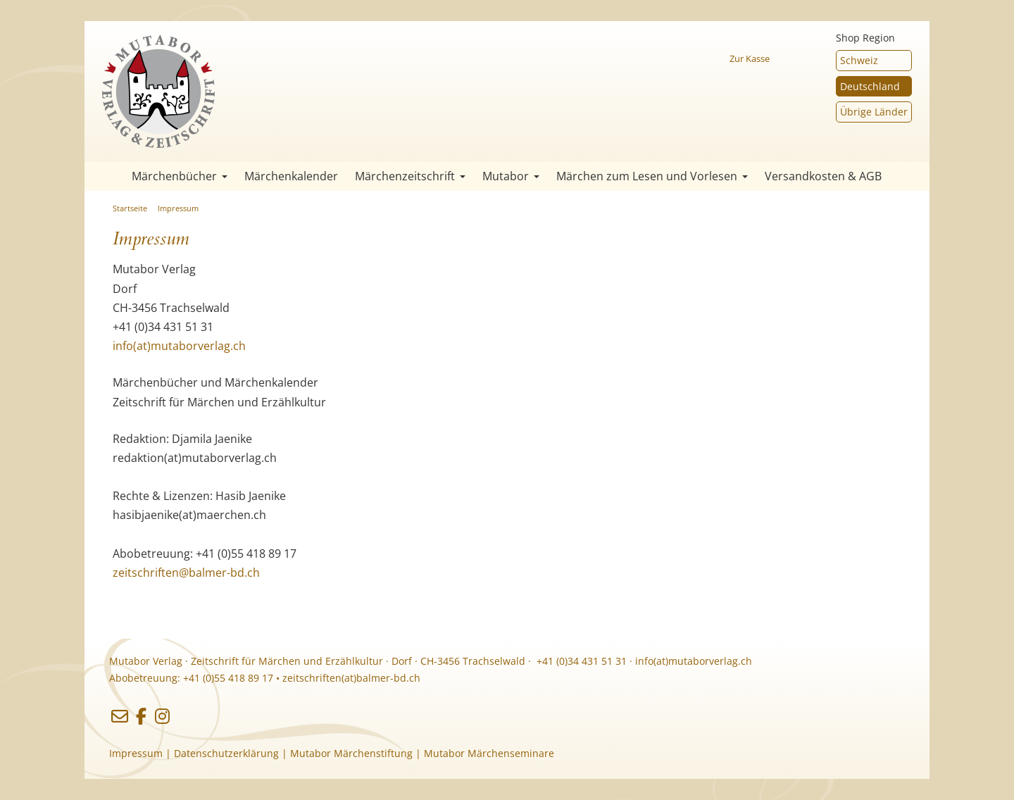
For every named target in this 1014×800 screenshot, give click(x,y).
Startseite (106, 176)
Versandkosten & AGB (823, 176)
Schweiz (859, 60)
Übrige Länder (874, 111)
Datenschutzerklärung (226, 753)
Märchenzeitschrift (410, 176)
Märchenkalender (291, 176)
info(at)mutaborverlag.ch (179, 346)
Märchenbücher (179, 176)
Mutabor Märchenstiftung (351, 753)
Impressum (178, 208)
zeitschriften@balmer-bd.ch (186, 572)
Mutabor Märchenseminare (489, 753)
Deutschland (870, 86)
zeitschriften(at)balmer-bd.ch (351, 678)
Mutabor (510, 176)
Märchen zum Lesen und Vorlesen (652, 176)
